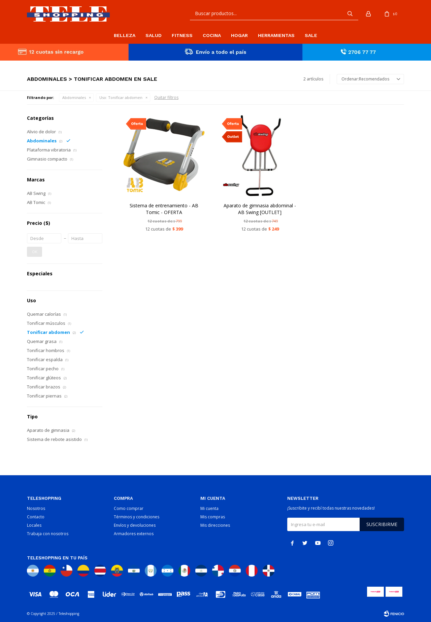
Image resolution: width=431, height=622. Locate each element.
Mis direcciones (215, 525)
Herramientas (276, 35)
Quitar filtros (166, 97)
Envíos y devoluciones (135, 525)
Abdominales (74, 97)
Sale (311, 35)
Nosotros (36, 508)
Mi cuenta (209, 508)
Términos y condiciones (136, 517)
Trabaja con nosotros (47, 534)
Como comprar (128, 508)
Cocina (212, 35)
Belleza (124, 35)
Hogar (239, 35)
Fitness (182, 35)
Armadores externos (134, 534)
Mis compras (212, 517)
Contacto (35, 517)
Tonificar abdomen (120, 97)
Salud (153, 35)
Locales (34, 525)
